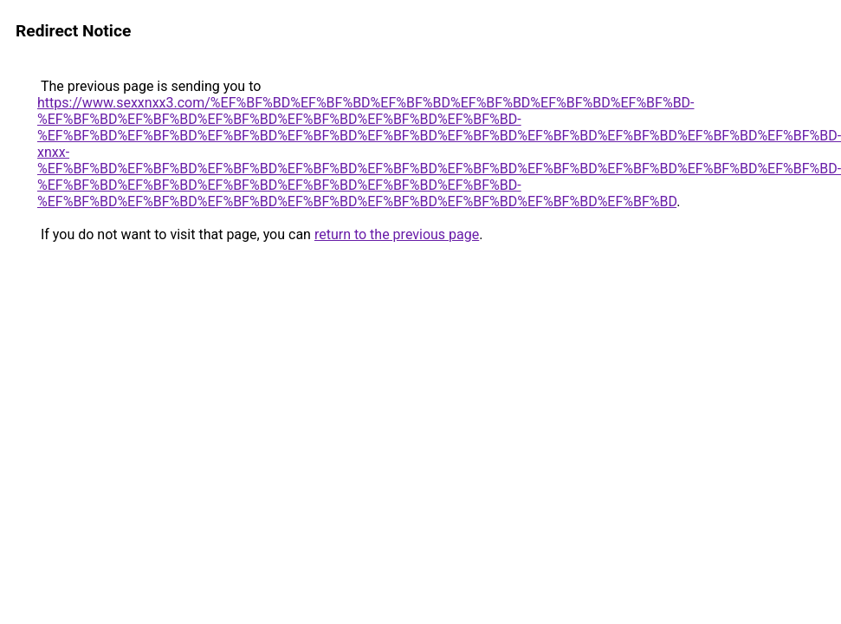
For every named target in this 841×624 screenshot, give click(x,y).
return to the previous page (396, 234)
